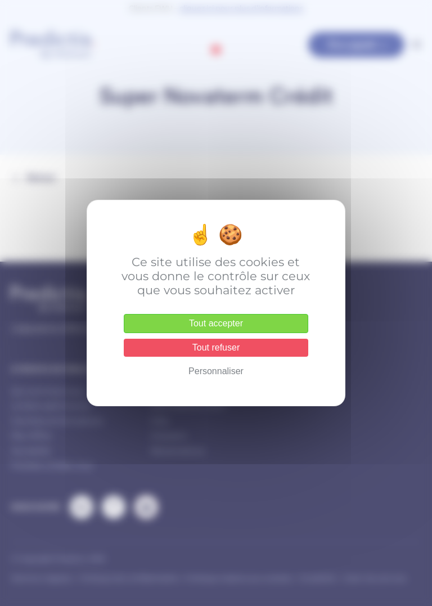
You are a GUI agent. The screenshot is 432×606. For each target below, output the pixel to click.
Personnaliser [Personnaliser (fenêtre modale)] (216, 371)
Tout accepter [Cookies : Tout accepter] (216, 323)
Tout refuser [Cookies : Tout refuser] (216, 347)
